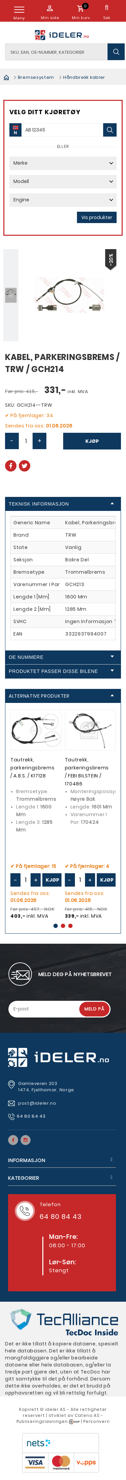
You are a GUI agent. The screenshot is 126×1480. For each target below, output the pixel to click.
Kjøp (92, 441)
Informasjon (26, 1145)
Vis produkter (96, 217)
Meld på (94, 994)
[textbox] (65, 51)
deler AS (56, 1395)
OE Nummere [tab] (61, 657)
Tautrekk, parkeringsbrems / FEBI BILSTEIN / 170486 (87, 772)
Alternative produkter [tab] (61, 696)
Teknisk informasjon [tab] (61, 504)
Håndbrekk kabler (84, 77)
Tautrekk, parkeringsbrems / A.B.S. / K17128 (32, 768)
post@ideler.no (38, 1088)
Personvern (96, 1407)
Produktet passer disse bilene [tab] (61, 671)
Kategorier (23, 1163)
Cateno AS (87, 1401)
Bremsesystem (36, 77)
